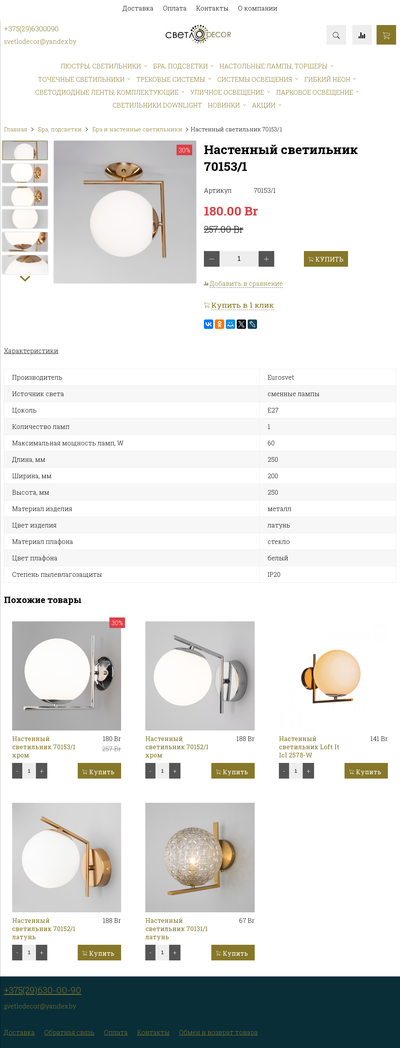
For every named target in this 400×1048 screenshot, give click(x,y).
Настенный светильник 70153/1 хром (43, 746)
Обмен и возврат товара (218, 1032)
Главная (15, 129)
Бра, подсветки (60, 129)
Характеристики (31, 350)
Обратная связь (69, 1032)
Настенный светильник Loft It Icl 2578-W (309, 746)
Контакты (212, 8)
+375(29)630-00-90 (42, 990)
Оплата (175, 8)
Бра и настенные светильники (137, 129)
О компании (257, 8)
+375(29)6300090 (31, 28)
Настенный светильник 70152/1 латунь (43, 928)
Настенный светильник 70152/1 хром (177, 746)
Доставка (138, 8)
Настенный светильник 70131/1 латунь (176, 928)
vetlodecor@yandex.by (41, 41)
